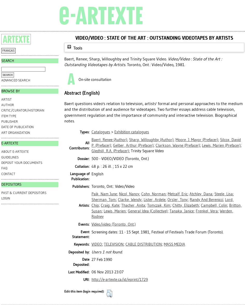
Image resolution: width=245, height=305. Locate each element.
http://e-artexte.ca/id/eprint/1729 (120, 279)
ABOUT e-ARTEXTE (15, 152)
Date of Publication (17, 127)
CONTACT (8, 174)
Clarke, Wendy (130, 199)
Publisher (9, 121)
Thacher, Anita (133, 205)
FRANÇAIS (8, 50)
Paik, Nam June (104, 194)
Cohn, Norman (153, 194)
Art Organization (15, 133)
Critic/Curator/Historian (22, 110)
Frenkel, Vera (207, 211)
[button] (109, 293)
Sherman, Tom (104, 199)
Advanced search (15, 80)
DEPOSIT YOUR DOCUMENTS (21, 163)
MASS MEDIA (174, 244)
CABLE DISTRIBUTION (143, 244)
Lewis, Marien (115, 211)
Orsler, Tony (177, 199)
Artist (6, 99)
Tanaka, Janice (182, 211)
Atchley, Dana (201, 194)
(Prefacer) (197, 139)
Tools (74, 48)
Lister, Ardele (154, 199)
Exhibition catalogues (131, 132)
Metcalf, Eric (177, 194)
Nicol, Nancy (129, 194)
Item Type (8, 116)
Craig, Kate (110, 205)
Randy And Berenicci (206, 199)
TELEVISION (113, 244)
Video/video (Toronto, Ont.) (114, 224)
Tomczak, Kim (158, 205)
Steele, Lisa (223, 194)
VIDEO (97, 244)
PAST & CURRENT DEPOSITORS (23, 193)
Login (5, 198)
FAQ (4, 168)
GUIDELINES (10, 157)
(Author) (109, 139)
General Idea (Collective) (147, 211)
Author (7, 105)
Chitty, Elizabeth (185, 205)
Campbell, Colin (214, 205)
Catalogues (101, 132)
